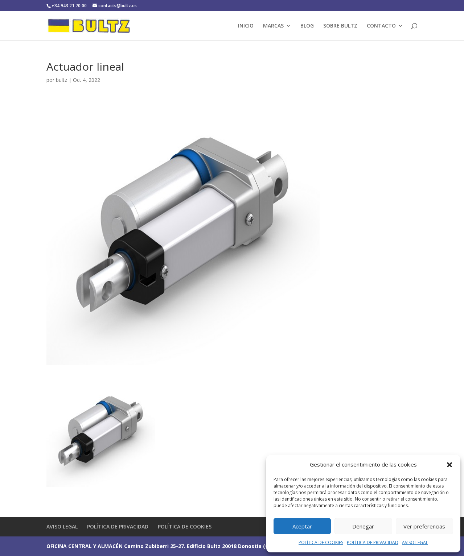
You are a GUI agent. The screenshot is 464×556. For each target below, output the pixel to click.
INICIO (246, 26)
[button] (449, 464)
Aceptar (302, 526)
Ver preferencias (424, 526)
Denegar (363, 526)
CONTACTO (381, 26)
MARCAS (273, 26)
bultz (61, 79)
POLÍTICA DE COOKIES (321, 542)
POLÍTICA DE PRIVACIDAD (372, 542)
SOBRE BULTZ (340, 26)
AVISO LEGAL (415, 542)
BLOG (307, 26)
